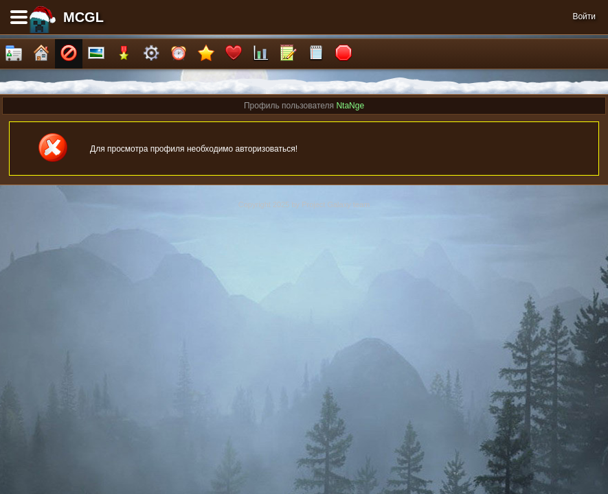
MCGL (83, 17)
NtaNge (350, 105)
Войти (584, 16)
